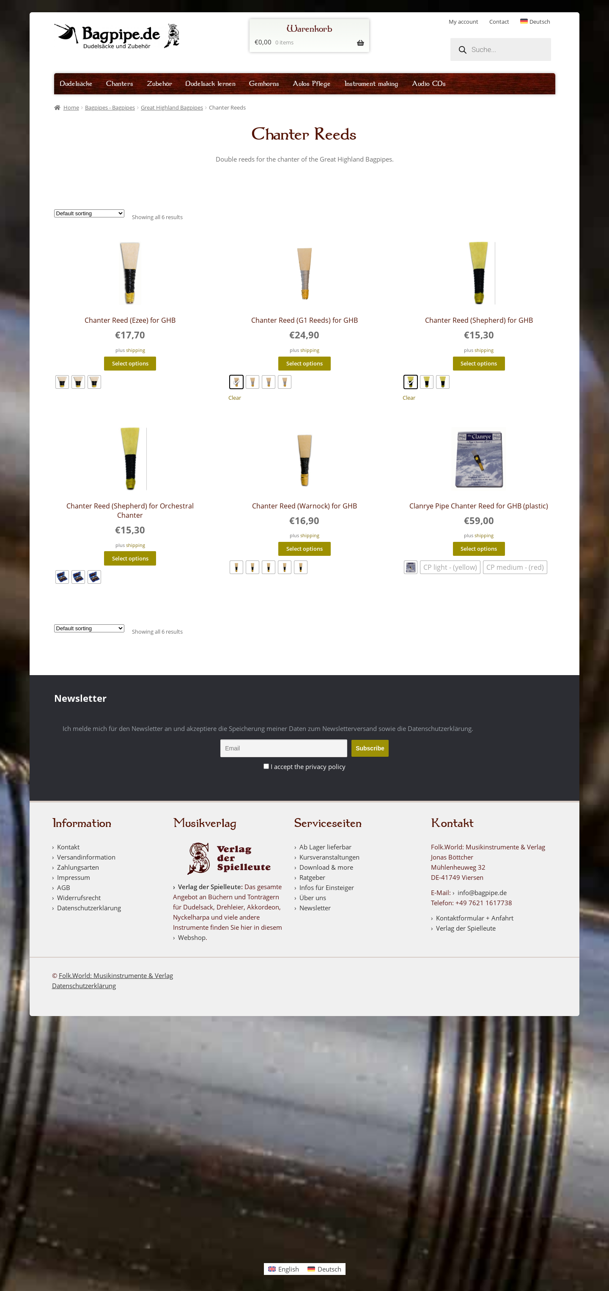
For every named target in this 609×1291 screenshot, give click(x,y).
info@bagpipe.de (482, 892)
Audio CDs (429, 84)
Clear (234, 397)
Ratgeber (312, 877)
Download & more (326, 867)
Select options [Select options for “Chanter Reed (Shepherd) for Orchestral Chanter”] (130, 558)
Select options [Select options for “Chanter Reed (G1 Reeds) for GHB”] (304, 363)
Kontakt (68, 847)
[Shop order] (89, 213)
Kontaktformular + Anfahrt (474, 918)
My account (463, 21)
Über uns (312, 897)
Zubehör (159, 84)
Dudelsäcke (76, 84)
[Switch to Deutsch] (535, 22)
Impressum (73, 877)
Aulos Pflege (312, 84)
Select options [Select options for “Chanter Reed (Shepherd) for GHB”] (479, 363)
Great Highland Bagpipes (172, 107)
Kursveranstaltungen (329, 857)
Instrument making (371, 84)
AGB (63, 887)
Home (71, 107)
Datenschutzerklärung (89, 908)
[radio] (62, 382)
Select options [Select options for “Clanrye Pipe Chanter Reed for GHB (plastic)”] (479, 548)
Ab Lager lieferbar (325, 847)
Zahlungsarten (78, 867)
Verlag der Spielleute (209, 886)
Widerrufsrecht (79, 897)
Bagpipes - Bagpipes (110, 107)
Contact (499, 21)
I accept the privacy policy (308, 766)
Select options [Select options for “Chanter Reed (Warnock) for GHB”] (304, 548)
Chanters (119, 84)
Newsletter (315, 908)
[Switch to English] (283, 1269)
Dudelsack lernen (211, 84)
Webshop (192, 937)
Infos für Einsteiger (326, 887)
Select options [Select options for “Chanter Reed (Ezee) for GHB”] (130, 363)
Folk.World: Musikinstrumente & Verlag (116, 975)
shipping (135, 350)
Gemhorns (264, 84)
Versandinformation (86, 857)
